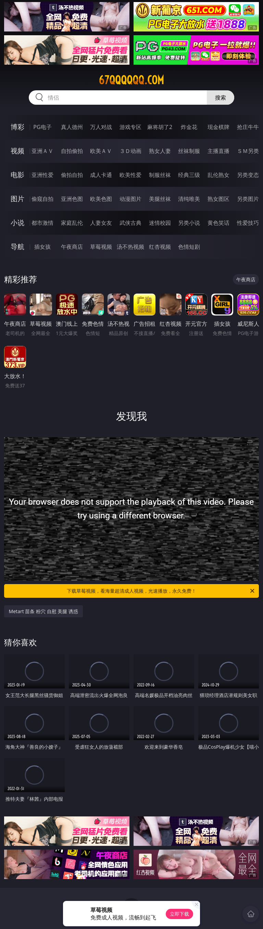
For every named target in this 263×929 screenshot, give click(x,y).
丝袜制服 (189, 151)
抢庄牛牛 (248, 127)
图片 (17, 198)
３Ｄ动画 (130, 151)
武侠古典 (130, 223)
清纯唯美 (189, 199)
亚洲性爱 (42, 175)
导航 (17, 246)
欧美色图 (101, 199)
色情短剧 (189, 246)
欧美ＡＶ (101, 151)
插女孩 (42, 246)
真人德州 (72, 127)
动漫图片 (130, 199)
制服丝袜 (160, 175)
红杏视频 (160, 246)
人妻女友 (101, 223)
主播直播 (218, 151)
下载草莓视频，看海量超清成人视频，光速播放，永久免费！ (161, 591)
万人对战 (101, 127)
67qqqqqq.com (131, 80)
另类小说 (189, 223)
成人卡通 (101, 175)
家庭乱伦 (72, 223)
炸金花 (189, 127)
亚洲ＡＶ (42, 151)
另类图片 (248, 199)
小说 (17, 222)
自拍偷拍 (72, 151)
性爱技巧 (248, 223)
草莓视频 (101, 246)
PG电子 (42, 127)
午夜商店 (72, 246)
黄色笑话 (218, 223)
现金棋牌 (218, 127)
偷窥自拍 (42, 199)
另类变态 (248, 175)
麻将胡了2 (159, 127)
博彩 (17, 126)
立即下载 (179, 914)
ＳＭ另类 (248, 151)
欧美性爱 (130, 175)
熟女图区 (218, 199)
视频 (17, 150)
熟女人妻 (160, 151)
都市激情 (42, 223)
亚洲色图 (72, 199)
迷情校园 (160, 223)
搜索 (220, 97)
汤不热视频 (130, 246)
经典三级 (189, 175)
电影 (17, 174)
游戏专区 (130, 127)
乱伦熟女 (218, 175)
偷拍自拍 (72, 175)
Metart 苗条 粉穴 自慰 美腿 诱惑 (43, 611)
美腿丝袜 (160, 199)
